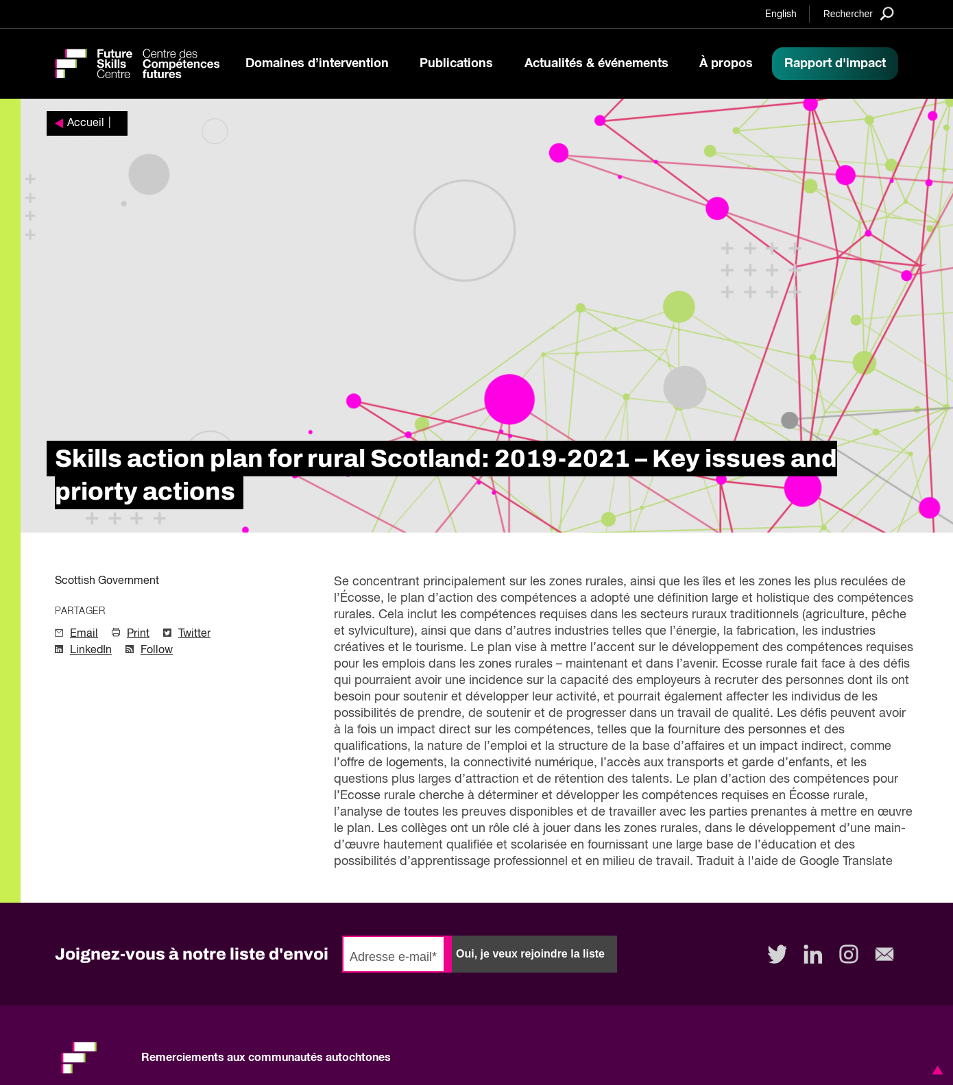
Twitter (194, 634)
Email (84, 634)
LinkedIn (91, 650)
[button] (935, 1070)
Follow (157, 650)
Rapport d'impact (835, 64)
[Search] (858, 13)
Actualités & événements (596, 64)
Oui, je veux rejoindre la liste (530, 954)
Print (138, 634)
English (781, 14)
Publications (456, 64)
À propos (726, 64)
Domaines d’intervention (317, 64)
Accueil (85, 123)
